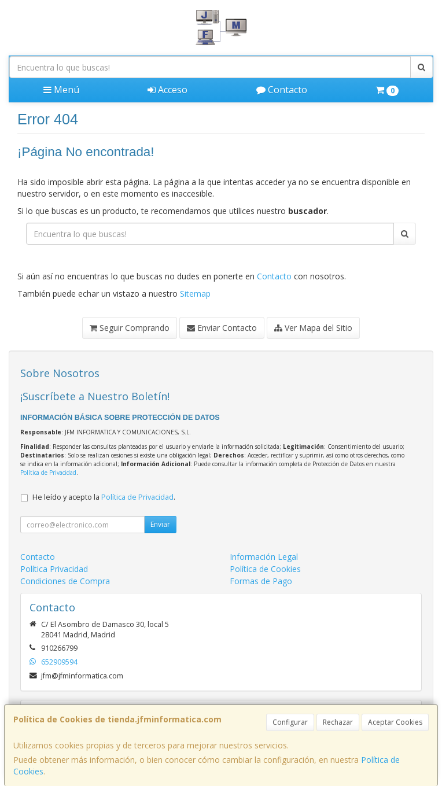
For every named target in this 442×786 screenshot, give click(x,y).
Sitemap (195, 293)
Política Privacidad (54, 568)
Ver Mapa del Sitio (313, 327)
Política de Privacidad (48, 472)
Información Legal (264, 556)
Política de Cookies (265, 568)
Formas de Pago (261, 580)
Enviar (160, 524)
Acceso (167, 89)
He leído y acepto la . (103, 497)
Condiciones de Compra (65, 580)
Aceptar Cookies (395, 722)
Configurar (290, 722)
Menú (61, 89)
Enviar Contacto (222, 327)
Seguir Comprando (130, 327)
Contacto (281, 89)
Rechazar (338, 722)
